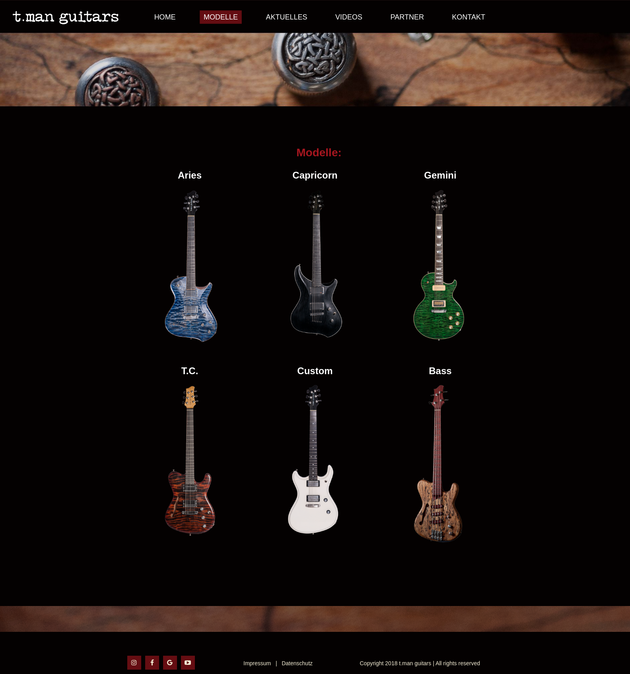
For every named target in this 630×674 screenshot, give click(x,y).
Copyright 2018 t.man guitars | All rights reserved (420, 663)
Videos (348, 17)
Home (165, 17)
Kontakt (468, 17)
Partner (407, 17)
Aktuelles (286, 17)
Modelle (221, 17)
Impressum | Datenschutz (278, 663)
